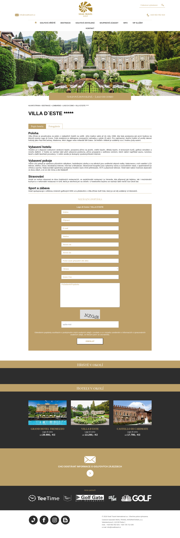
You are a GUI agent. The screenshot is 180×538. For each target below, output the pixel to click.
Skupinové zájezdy (109, 23)
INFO (125, 23)
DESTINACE (65, 23)
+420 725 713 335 (127, 525)
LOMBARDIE (56, 106)
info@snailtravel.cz (27, 15)
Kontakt (90, 28)
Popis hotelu (37, 126)
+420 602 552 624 (157, 15)
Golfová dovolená (85, 23)
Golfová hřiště (47, 23)
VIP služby (138, 23)
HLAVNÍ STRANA (34, 106)
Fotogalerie (54, 126)
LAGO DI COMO (68, 106)
